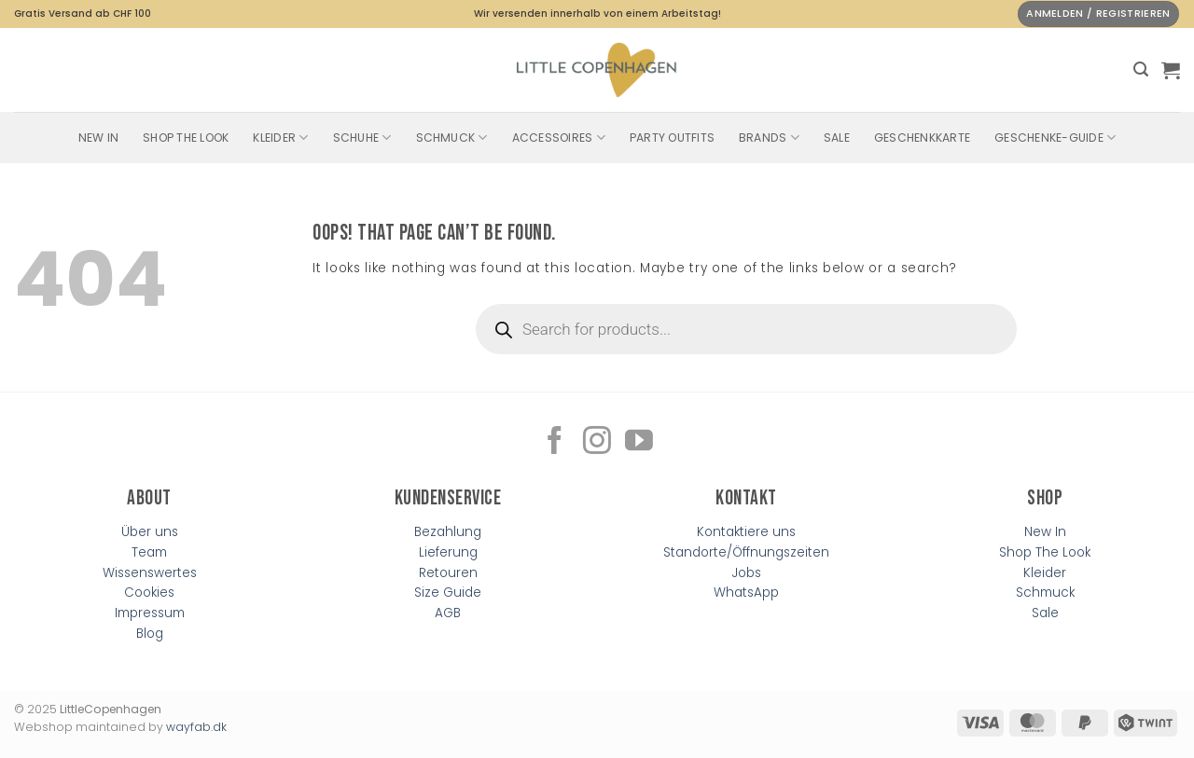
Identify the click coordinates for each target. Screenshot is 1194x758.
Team (149, 552)
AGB (448, 613)
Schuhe (362, 137)
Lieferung (448, 552)
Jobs (746, 573)
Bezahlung (447, 532)
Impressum (150, 613)
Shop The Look (186, 137)
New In (98, 137)
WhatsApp (746, 592)
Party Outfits (672, 137)
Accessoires (558, 137)
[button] (1140, 69)
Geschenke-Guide (1055, 137)
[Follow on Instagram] (597, 442)
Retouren (448, 573)
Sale (1045, 613)
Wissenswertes (150, 573)
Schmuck (452, 137)
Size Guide (447, 592)
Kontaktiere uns (746, 532)
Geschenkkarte (922, 137)
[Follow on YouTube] (639, 442)
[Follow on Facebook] (555, 442)
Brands (769, 137)
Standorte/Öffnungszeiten (746, 552)
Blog (149, 633)
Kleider (280, 137)
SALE (837, 137)
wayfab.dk (196, 727)
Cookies (149, 592)
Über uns (149, 532)
